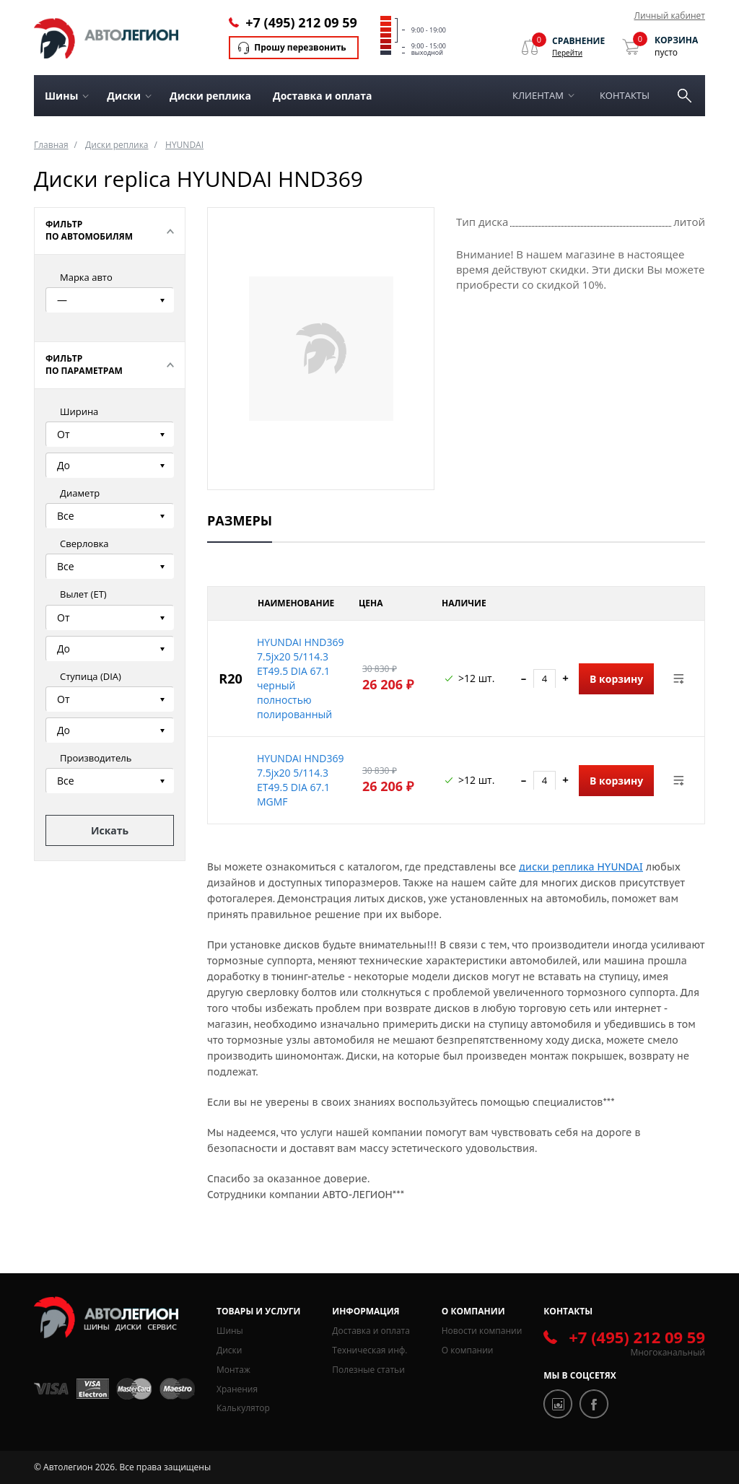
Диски (229, 1350)
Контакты (625, 95)
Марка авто (86, 277)
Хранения (237, 1389)
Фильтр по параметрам (84, 364)
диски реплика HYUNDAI (581, 866)
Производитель (95, 757)
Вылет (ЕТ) (83, 594)
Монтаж (233, 1369)
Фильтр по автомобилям (89, 230)
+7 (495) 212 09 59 (301, 22)
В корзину (616, 679)
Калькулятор (243, 1408)
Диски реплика (210, 95)
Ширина (79, 411)
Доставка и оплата (322, 95)
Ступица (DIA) (90, 676)
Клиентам (538, 95)
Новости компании (482, 1330)
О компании (468, 1350)
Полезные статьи (368, 1369)
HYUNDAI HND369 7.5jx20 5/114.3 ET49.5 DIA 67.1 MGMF (300, 779)
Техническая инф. (369, 1350)
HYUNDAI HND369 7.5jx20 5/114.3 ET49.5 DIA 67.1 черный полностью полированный (300, 678)
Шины (230, 1330)
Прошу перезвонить (300, 47)
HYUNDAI (184, 145)
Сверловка (84, 543)
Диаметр (80, 492)
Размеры (239, 520)
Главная (51, 145)
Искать (109, 830)
